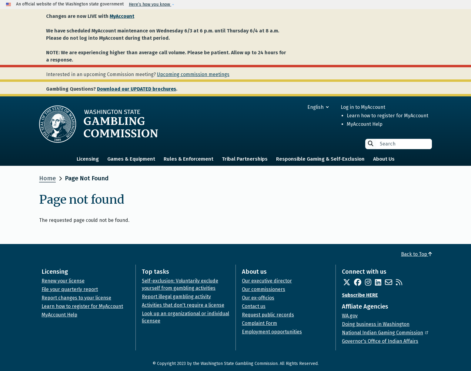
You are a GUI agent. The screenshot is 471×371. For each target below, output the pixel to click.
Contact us (254, 306)
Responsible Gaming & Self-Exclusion (320, 159)
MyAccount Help (364, 124)
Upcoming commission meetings (193, 74)
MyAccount (122, 16)
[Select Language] (296, 107)
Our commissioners (263, 289)
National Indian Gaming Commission (385, 333)
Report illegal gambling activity (176, 296)
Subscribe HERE (360, 295)
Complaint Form (259, 323)
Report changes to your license (76, 298)
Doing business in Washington (375, 324)
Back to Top (416, 254)
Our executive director (267, 281)
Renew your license (63, 281)
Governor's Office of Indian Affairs (380, 341)
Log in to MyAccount (363, 107)
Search (370, 143)
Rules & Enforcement (188, 159)
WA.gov (350, 316)
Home (47, 178)
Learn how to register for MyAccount (387, 116)
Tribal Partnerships (245, 159)
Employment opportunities (272, 332)
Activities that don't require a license (183, 305)
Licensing (88, 159)
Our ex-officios (258, 298)
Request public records (268, 315)
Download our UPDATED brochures (136, 89)
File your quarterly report (70, 289)
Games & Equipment (131, 159)
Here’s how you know (150, 4)
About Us (384, 159)
